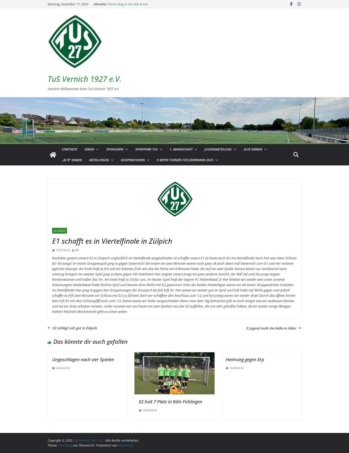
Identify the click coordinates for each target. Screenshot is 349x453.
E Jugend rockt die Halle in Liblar (273, 328)
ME (77, 250)
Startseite (69, 149)
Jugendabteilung (218, 149)
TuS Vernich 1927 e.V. (85, 79)
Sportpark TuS (146, 149)
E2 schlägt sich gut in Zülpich (72, 328)
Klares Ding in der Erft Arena (128, 4)
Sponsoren (114, 149)
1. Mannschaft (181, 149)
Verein (89, 149)
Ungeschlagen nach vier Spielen (83, 359)
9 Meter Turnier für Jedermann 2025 (185, 160)
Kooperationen (133, 160)
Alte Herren (253, 149)
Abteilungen (99, 160)
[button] (96, 149)
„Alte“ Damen (72, 160)
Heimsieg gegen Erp (245, 359)
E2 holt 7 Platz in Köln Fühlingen (170, 402)
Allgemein (59, 230)
